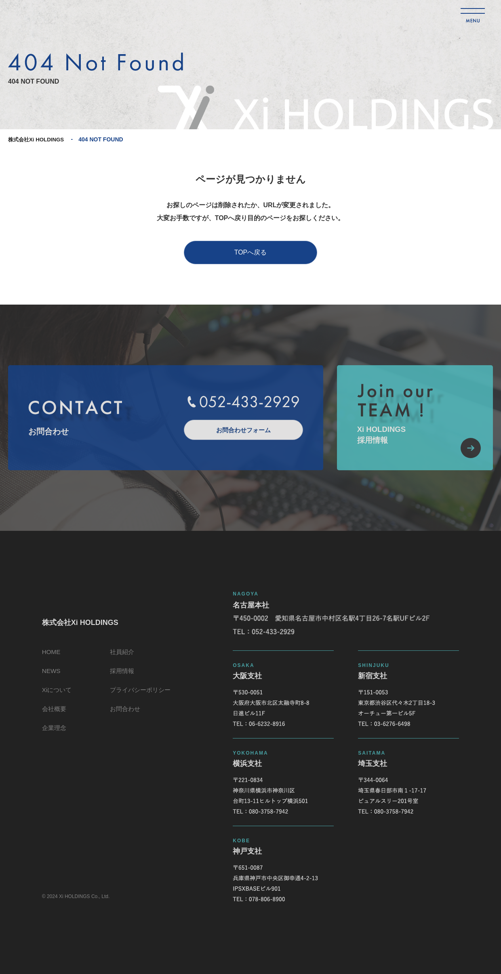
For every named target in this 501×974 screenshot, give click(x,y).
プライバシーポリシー (141, 695)
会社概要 (52, 715)
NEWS (48, 675)
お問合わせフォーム (240, 429)
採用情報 (122, 675)
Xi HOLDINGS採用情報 (418, 444)
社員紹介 (122, 655)
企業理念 (52, 735)
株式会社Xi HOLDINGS (37, 139)
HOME (48, 655)
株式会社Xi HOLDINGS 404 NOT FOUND (58, 14)
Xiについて (54, 695)
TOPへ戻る (250, 252)
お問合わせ (125, 715)
